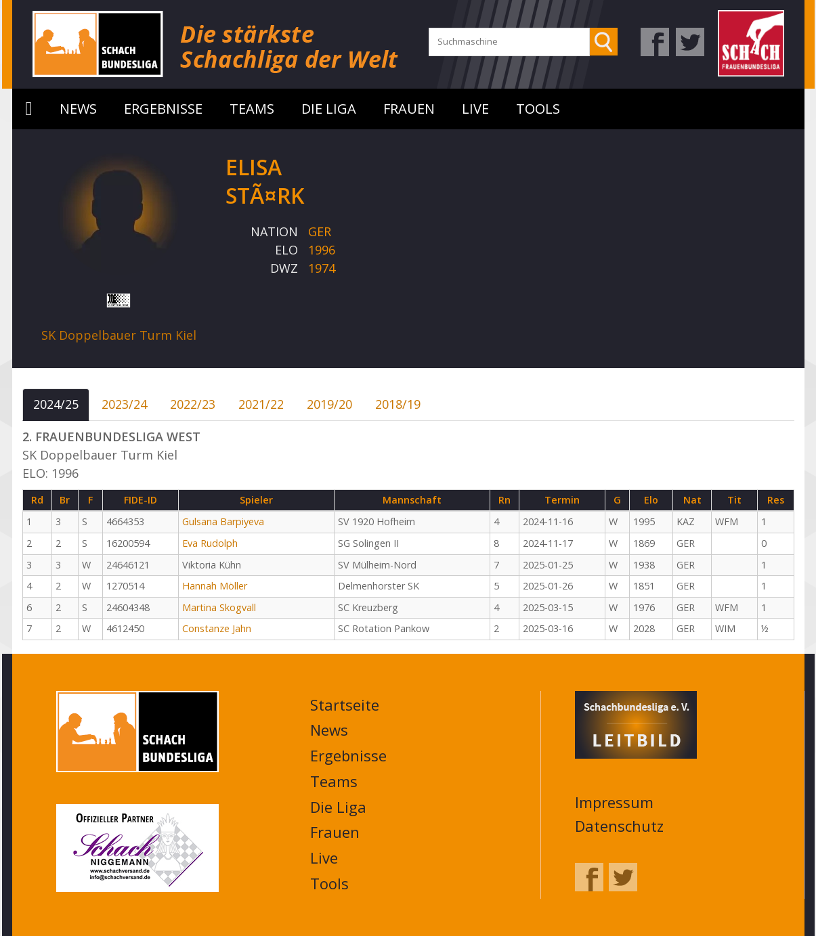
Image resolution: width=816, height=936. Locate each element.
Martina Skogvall (219, 607)
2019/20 (329, 404)
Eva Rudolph (210, 543)
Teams (252, 108)
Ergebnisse (163, 108)
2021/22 (261, 404)
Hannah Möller (214, 585)
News (78, 108)
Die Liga (328, 108)
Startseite (29, 109)
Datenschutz (619, 826)
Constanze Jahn (216, 628)
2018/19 (398, 404)
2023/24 (124, 404)
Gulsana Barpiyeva (223, 521)
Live (475, 108)
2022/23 (192, 404)
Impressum (614, 802)
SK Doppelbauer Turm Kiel (118, 335)
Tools (538, 108)
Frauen (409, 108)
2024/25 (56, 404)
